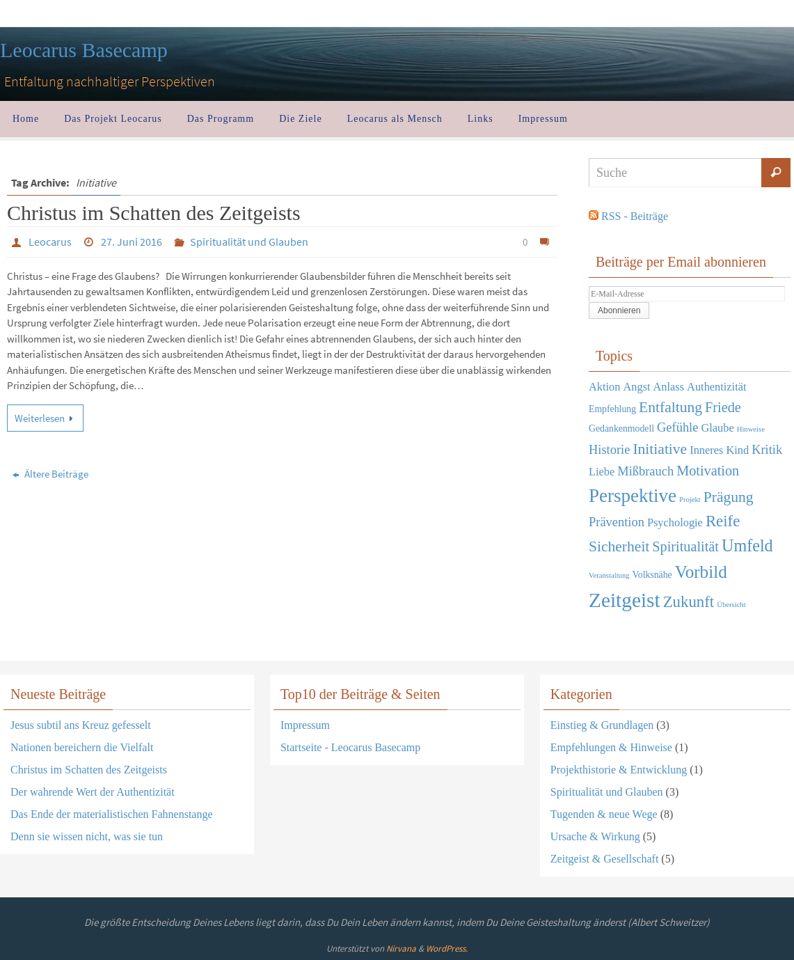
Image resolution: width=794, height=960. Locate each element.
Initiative (660, 449)
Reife (723, 521)
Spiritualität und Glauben (249, 242)
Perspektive (632, 495)
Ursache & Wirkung (595, 836)
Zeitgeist (624, 600)
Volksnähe (652, 574)
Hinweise (751, 429)
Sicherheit (619, 546)
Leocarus (50, 242)
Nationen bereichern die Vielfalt (81, 747)
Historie (609, 450)
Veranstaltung (609, 575)
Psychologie (675, 522)
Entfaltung (670, 407)
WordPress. (447, 948)
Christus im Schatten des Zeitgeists (154, 212)
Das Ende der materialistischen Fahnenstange (111, 814)
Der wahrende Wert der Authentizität (92, 792)
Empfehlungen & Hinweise (611, 747)
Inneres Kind (719, 450)
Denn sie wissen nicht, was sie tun (86, 836)
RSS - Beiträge (634, 216)
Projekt (690, 499)
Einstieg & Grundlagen (601, 725)
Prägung (729, 497)
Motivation (707, 470)
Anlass (669, 386)
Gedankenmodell (621, 428)
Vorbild (701, 571)
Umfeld (747, 545)
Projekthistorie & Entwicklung (618, 770)
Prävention (616, 522)
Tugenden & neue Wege (604, 814)
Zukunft (689, 602)
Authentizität (716, 386)
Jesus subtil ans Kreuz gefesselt (80, 725)
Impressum (305, 725)
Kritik (767, 450)
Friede (723, 407)
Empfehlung (612, 409)
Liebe (601, 471)
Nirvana (401, 948)
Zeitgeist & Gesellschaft (604, 859)
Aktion (604, 386)
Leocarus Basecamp (84, 49)
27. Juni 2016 (131, 242)
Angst (636, 386)
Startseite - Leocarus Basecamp (350, 747)
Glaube (717, 427)
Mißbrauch (645, 471)
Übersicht (731, 604)
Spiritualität (685, 546)
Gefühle (677, 427)
